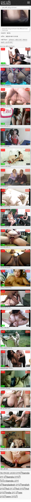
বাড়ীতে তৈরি (18, 40)
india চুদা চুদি (12, 492)
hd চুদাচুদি (21, 488)
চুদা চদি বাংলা (9, 42)
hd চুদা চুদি (11, 488)
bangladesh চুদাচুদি (12, 484)
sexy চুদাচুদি (12, 496)
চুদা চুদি (6, 3)
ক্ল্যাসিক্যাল (11, 40)
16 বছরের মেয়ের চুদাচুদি (11, 473)
